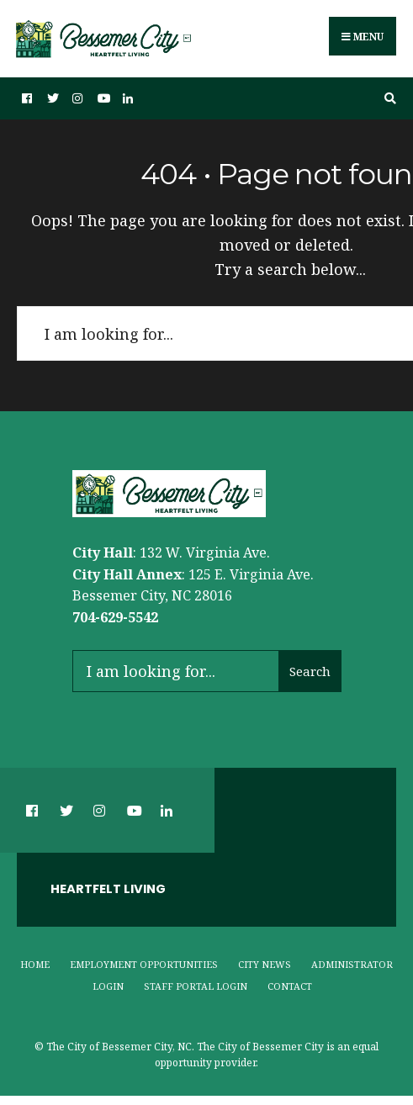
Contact (289, 986)
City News (264, 964)
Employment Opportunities (144, 964)
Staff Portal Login (195, 986)
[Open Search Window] (387, 99)
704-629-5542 (115, 617)
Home (35, 964)
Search (310, 671)
